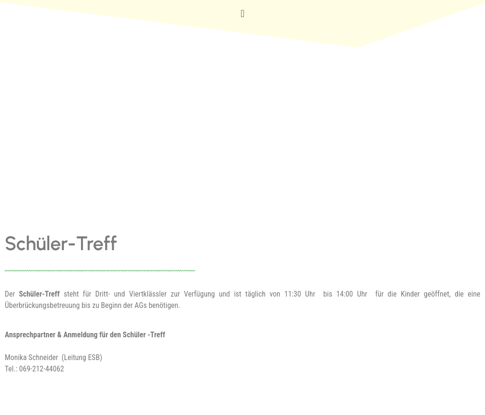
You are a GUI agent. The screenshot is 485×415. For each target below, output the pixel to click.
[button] (242, 13)
